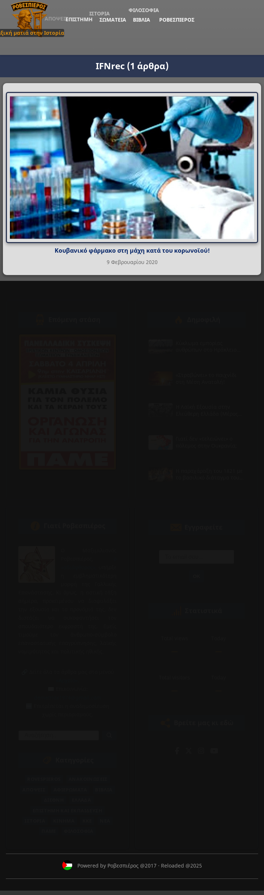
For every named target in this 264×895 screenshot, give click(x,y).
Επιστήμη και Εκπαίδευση (67, 805)
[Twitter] (188, 745)
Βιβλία (54, 27)
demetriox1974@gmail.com (67, 692)
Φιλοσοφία (79, 825)
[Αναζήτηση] (109, 730)
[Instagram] (201, 745)
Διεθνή (54, 794)
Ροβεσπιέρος (78, 28)
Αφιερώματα (70, 784)
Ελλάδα (81, 794)
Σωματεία (41, 27)
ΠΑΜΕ (48, 825)
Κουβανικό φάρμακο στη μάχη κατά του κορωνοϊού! (132, 250)
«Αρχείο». (67, 675)
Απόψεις (33, 784)
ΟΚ (196, 571)
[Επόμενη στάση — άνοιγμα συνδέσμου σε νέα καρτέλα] (67, 396)
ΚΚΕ (87, 815)
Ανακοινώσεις (88, 773)
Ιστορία (35, 815)
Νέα (105, 815)
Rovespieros (43, 773)
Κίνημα (63, 815)
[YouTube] (214, 745)
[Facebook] (177, 745)
